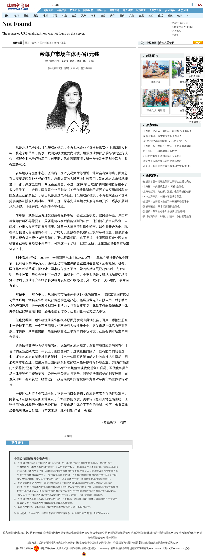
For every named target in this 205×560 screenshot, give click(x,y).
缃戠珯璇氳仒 (97, 532)
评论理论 (114, 10)
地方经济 (128, 10)
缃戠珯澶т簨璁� (75, 532)
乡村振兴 (170, 10)
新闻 (34, 42)
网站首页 (48, 10)
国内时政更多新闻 (49, 42)
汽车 (83, 15)
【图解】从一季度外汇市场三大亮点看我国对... (168, 146)
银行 (16, 15)
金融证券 (61, 10)
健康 (179, 15)
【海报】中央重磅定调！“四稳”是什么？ (164, 186)
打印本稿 (87, 68)
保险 (55, 15)
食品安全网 (155, 10)
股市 (7, 15)
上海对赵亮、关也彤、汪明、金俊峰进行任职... (168, 191)
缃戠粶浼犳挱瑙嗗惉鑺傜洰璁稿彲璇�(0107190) (136, 548)
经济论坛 (176, 31)
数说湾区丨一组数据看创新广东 (160, 151)
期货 (35, 15)
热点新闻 (152, 125)
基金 (26, 15)
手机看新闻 (55, 68)
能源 (102, 15)
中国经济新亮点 (180, 23)
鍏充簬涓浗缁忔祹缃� (47, 532)
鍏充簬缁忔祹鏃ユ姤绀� (16, 532)
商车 (93, 15)
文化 (131, 15)
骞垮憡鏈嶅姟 (186, 532)
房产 (112, 15)
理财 (45, 15)
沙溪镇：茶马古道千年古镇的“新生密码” (164, 211)
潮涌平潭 (155, 82)
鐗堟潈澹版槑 (118, 532)
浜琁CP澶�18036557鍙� (176, 548)
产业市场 (75, 10)
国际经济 (88, 10)
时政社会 (101, 10)
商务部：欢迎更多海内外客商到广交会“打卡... (167, 166)
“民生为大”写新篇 (155, 110)
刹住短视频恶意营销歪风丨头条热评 (162, 156)
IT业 (64, 15)
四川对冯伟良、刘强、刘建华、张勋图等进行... (168, 216)
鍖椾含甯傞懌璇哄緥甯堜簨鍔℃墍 (93, 542)
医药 (122, 15)
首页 (27, 42)
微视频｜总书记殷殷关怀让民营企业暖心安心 (167, 181)
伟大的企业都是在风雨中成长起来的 (162, 161)
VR (188, 15)
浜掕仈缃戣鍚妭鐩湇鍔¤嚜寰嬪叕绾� (152, 532)
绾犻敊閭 (111, 537)
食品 (74, 15)
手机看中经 (194, 60)
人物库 (57, 5)
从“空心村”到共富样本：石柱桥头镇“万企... (166, 141)
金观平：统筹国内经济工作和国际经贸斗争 (166, 201)
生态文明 (183, 10)
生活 (160, 15)
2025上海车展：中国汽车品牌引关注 (162, 196)
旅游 (151, 15)
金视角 (175, 35)
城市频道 (141, 10)
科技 (170, 15)
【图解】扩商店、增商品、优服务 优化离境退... (168, 131)
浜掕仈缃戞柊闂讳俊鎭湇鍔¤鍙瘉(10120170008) (82, 548)
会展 (141, 15)
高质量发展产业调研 (182, 27)
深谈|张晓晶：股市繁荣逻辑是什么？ (162, 136)
